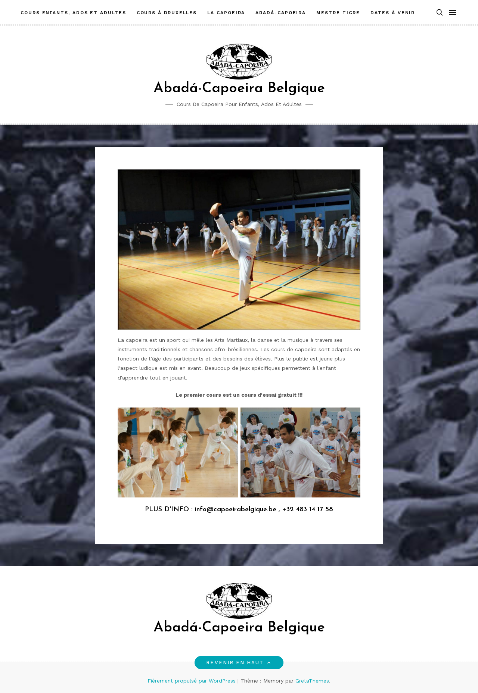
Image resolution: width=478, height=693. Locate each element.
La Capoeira (226, 12)
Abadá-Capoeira (280, 12)
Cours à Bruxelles (167, 12)
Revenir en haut (238, 662)
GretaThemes (312, 681)
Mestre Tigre (338, 12)
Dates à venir (392, 12)
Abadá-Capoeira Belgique (239, 88)
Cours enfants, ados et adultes (73, 12)
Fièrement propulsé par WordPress (193, 681)
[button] (440, 12)
